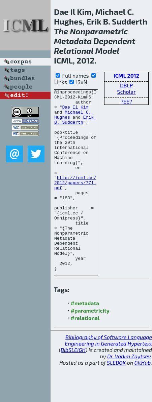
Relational (73, 50)
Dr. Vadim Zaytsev (129, 392)
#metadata (85, 339)
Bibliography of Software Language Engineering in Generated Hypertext (108, 376)
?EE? (126, 101)
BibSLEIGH (73, 386)
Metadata (73, 41)
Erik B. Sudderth (75, 126)
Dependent (114, 41)
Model (107, 50)
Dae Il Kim (75, 111)
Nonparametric (99, 31)
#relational (85, 354)
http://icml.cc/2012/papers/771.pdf (75, 202)
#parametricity (90, 347)
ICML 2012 (126, 75)
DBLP (126, 85)
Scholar (126, 91)
